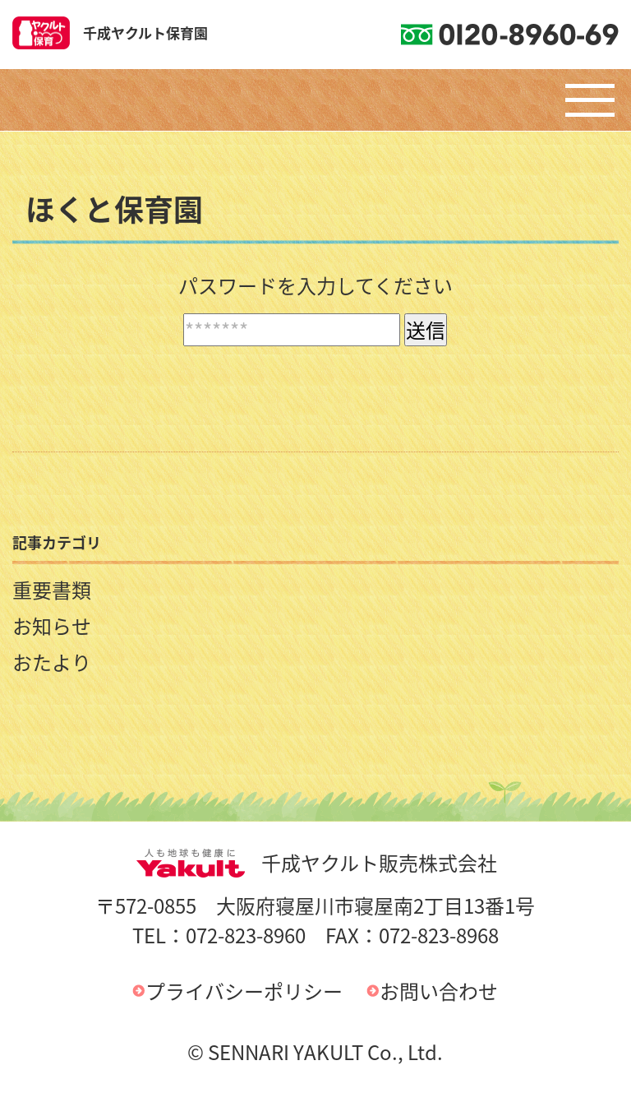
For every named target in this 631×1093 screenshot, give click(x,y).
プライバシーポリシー (244, 991)
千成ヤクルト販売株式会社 (315, 863)
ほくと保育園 (114, 209)
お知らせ (51, 626)
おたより (51, 662)
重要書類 (51, 589)
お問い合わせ (439, 991)
